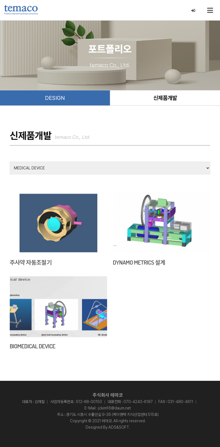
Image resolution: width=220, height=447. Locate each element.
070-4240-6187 (138, 401)
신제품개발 (165, 98)
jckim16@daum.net (114, 408)
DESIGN (55, 98)
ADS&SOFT (118, 427)
